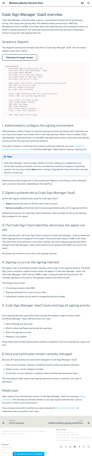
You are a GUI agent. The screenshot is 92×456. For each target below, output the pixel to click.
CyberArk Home (6, 447)
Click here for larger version (19, 57)
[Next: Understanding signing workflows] (68, 422)
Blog (2, 450)
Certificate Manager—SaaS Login (67, 435)
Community (5, 452)
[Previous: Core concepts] (14, 422)
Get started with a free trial (65, 432)
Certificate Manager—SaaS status (67, 440)
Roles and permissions (66, 408)
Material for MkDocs (16, 434)
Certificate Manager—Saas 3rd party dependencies (73, 437)
